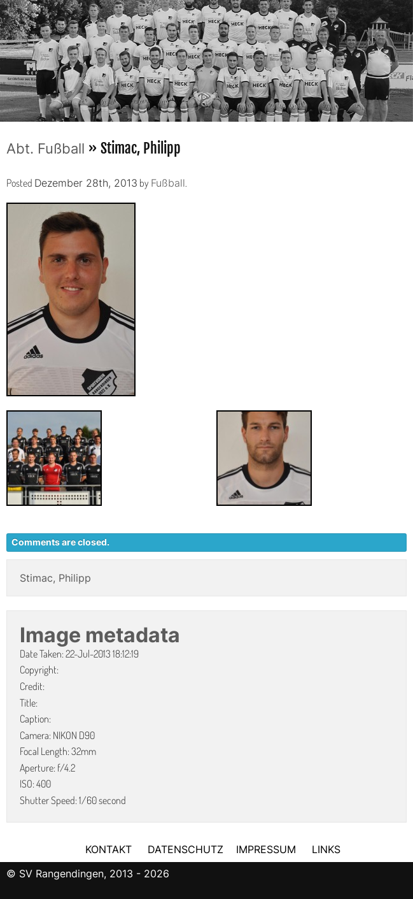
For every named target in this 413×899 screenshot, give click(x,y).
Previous (9, 56)
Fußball (168, 182)
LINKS (326, 849)
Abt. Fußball (45, 148)
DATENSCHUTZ (185, 849)
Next (403, 56)
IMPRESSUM (267, 849)
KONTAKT (108, 849)
